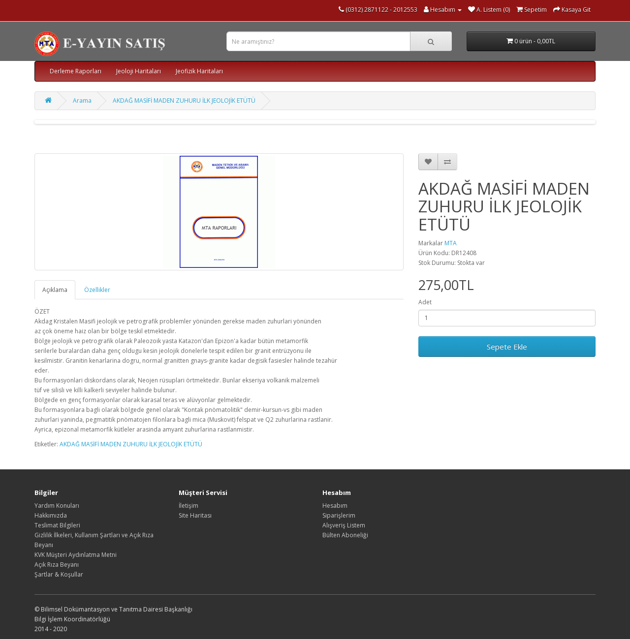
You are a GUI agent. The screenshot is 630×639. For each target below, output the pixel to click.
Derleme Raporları (75, 71)
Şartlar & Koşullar (58, 574)
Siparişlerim (338, 515)
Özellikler (97, 290)
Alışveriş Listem (343, 525)
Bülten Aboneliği (345, 535)
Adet (425, 302)
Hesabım (334, 505)
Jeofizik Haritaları (199, 71)
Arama (82, 100)
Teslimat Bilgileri (57, 525)
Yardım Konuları (56, 505)
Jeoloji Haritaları (138, 71)
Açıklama (54, 290)
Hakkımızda (50, 515)
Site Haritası (195, 515)
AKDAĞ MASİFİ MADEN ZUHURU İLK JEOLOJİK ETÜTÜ (184, 100)
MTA (450, 243)
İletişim (188, 505)
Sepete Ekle (507, 346)
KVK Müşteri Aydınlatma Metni (75, 555)
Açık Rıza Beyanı (56, 564)
